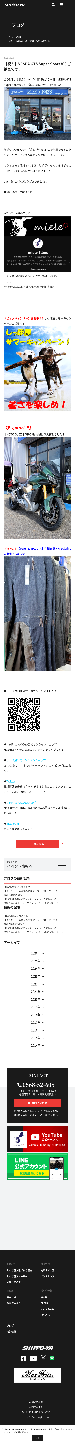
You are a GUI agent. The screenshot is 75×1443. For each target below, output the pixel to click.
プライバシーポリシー (37, 1417)
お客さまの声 (14, 1282)
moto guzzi (48, 1308)
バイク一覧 (46, 1290)
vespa (44, 1296)
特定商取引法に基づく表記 (36, 1412)
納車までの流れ (49, 1270)
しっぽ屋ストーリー (17, 1276)
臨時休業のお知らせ (14, 894)
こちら (31, 192)
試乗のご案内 (14, 1302)
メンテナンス (47, 1276)
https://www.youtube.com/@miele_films (29, 287)
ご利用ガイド (36, 1406)
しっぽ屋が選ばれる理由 (19, 1270)
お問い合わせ (36, 1401)
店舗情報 (11, 1331)
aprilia (44, 1302)
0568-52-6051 (40, 1084)
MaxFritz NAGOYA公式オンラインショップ (31, 744)
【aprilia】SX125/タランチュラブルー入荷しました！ (31, 898)
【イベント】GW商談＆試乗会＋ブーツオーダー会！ (31, 891)
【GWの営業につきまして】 (18, 887)
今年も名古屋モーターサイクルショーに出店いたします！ (33, 902)
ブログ (10, 1325)
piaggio (45, 1314)
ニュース (11, 1296)
